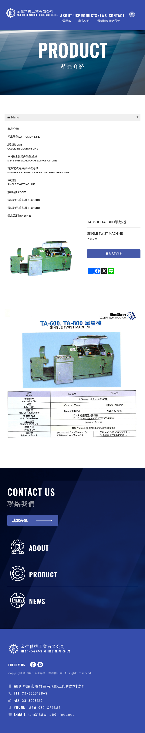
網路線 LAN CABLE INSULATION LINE (22, 146)
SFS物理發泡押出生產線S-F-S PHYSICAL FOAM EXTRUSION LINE (32, 158)
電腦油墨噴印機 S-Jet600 (23, 200)
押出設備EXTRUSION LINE (23, 136)
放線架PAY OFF (16, 192)
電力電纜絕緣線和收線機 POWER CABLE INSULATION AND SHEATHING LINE (38, 170)
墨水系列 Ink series (19, 215)
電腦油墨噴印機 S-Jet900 (23, 208)
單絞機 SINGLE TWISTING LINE (21, 182)
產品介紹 (13, 129)
